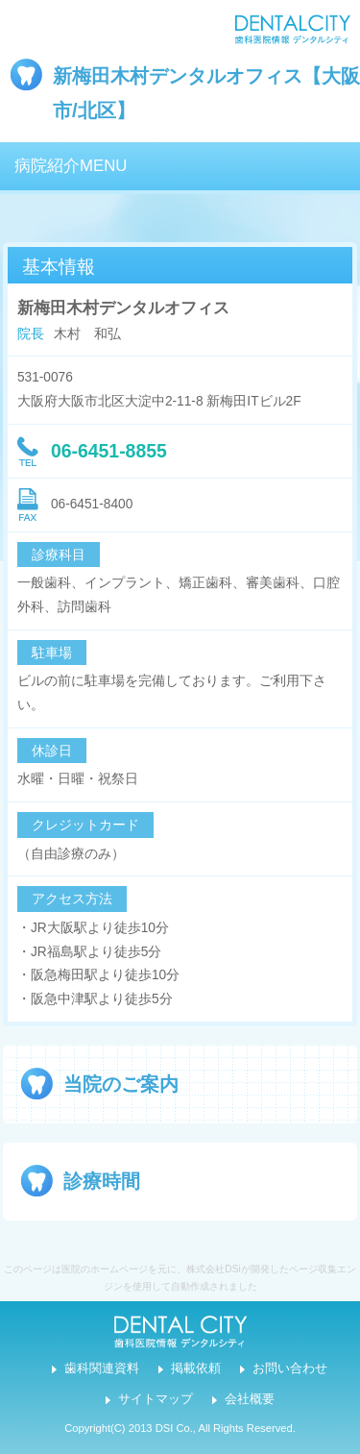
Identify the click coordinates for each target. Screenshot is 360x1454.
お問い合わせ (289, 1368)
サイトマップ (155, 1399)
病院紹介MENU (70, 166)
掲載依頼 (196, 1368)
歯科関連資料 (101, 1368)
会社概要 (250, 1399)
